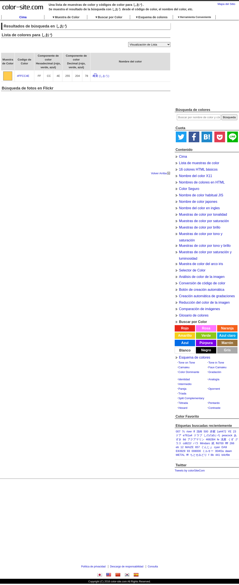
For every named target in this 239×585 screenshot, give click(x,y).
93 (188, 451)
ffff (226, 443)
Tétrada (183, 403)
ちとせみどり (198, 454)
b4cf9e (225, 454)
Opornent (214, 388)
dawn (228, 451)
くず (231, 439)
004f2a (219, 451)
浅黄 (223, 439)
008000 (196, 451)
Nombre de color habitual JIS (201, 195)
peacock (227, 435)
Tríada (182, 393)
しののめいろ (212, 435)
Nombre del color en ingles (199, 208)
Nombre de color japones (198, 201)
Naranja (227, 328)
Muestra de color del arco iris (201, 264)
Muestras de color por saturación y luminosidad (205, 252)
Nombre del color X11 (195, 176)
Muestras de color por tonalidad (203, 214)
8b (212, 454)
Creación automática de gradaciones (207, 296)
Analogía (213, 379)
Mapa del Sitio (226, 4)
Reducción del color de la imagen (204, 302)
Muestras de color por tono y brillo (205, 245)
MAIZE (189, 447)
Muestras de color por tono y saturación (200, 234)
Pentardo (214, 403)
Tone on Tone (186, 362)
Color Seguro (189, 189)
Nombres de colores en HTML (202, 182)
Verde (206, 335)
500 (206, 431)
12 (181, 447)
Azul (185, 343)
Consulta (153, 566)
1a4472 (221, 431)
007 (178, 431)
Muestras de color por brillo (199, 227)
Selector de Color (192, 270)
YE (229, 431)
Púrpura (206, 343)
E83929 (180, 451)
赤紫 (212, 431)
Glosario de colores (194, 315)
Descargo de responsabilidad (126, 566)
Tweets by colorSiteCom (190, 470)
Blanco (185, 350)
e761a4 (187, 435)
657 (197, 447)
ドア (178, 435)
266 (232, 443)
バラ (195, 443)
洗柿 (199, 431)
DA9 (224, 447)
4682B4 (210, 439)
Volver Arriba (159, 173)
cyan (217, 447)
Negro (206, 350)
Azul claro (227, 335)
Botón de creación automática (201, 289)
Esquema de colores (194, 357)
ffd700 (220, 443)
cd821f (187, 443)
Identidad (184, 379)
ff (194, 431)
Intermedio (184, 384)
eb (177, 447)
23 (234, 431)
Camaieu (183, 367)
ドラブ (198, 435)
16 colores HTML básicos (198, 169)
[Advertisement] (40, 64)
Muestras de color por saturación (204, 221)
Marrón (227, 343)
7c (183, 431)
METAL (180, 454)
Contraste (214, 407)
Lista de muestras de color (199, 163)
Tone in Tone (216, 362)
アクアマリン (196, 439)
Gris (227, 350)
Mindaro (205, 443)
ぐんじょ (206, 447)
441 (217, 454)
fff (187, 454)
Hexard (182, 407)
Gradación (214, 372)
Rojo (185, 328)
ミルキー (207, 451)
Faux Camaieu (217, 367)
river (189, 431)
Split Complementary (191, 398)
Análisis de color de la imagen (202, 277)
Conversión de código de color (202, 283)
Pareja (182, 388)
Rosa (206, 328)
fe (218, 439)
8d (184, 439)
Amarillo (185, 335)
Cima (23, 17)
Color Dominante (188, 372)
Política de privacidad (93, 566)
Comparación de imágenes (199, 309)
